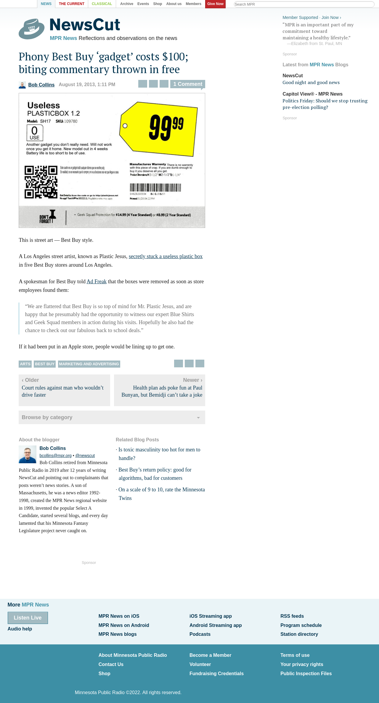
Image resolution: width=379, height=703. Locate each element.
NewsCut (292, 74)
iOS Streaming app (211, 615)
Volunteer (200, 661)
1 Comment (191, 86)
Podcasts (200, 633)
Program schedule (301, 624)
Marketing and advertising (93, 365)
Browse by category (51, 419)
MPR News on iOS (119, 615)
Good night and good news (311, 81)
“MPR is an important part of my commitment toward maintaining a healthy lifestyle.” (326, 33)
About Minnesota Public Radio (133, 653)
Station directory (299, 633)
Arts (29, 365)
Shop (104, 670)
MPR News (67, 38)
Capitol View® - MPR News (312, 93)
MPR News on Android (124, 624)
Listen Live (28, 617)
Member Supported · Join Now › (311, 16)
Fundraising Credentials (217, 670)
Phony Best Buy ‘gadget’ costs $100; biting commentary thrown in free (107, 64)
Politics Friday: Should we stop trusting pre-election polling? (324, 103)
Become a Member (210, 653)
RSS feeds (292, 615)
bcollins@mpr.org (60, 456)
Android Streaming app (216, 624)
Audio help (20, 627)
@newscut (89, 456)
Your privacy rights (301, 661)
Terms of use (294, 653)
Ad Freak (100, 283)
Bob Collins (41, 86)
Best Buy (49, 365)
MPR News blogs (118, 633)
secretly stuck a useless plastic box (169, 257)
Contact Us (111, 661)
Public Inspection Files (306, 670)
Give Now (216, 4)
